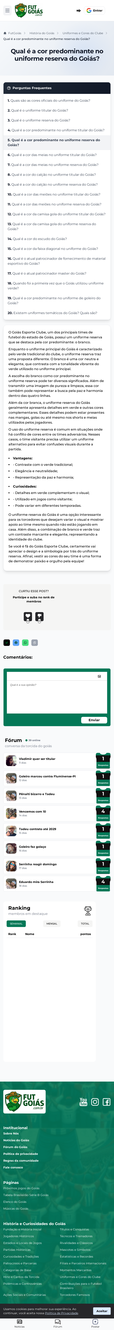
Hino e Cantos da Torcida (21, 1277)
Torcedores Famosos (75, 1295)
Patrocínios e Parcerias (20, 1263)
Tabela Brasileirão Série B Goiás (26, 1195)
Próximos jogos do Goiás (21, 1188)
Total (85, 923)
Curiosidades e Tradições (21, 1256)
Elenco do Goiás (14, 1202)
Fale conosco (13, 1167)
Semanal (16, 923)
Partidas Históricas (17, 1250)
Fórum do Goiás (15, 1147)
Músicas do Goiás (15, 1208)
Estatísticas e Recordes (76, 1256)
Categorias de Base (17, 1270)
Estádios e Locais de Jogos (22, 1243)
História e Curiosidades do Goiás (34, 1224)
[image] (99, 676)
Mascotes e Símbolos (75, 1250)
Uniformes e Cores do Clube (80, 1277)
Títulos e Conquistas (74, 1229)
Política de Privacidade (61, 1313)
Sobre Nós (11, 1133)
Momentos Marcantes (75, 1270)
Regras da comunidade (21, 1160)
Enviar (94, 720)
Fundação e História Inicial (22, 1229)
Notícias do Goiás (16, 1140)
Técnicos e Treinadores (76, 1236)
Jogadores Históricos (18, 1236)
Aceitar (101, 1311)
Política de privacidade (20, 1154)
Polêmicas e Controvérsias (22, 1284)
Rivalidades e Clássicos (76, 1243)
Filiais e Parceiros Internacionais (83, 1263)
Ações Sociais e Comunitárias (24, 1295)
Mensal (51, 923)
